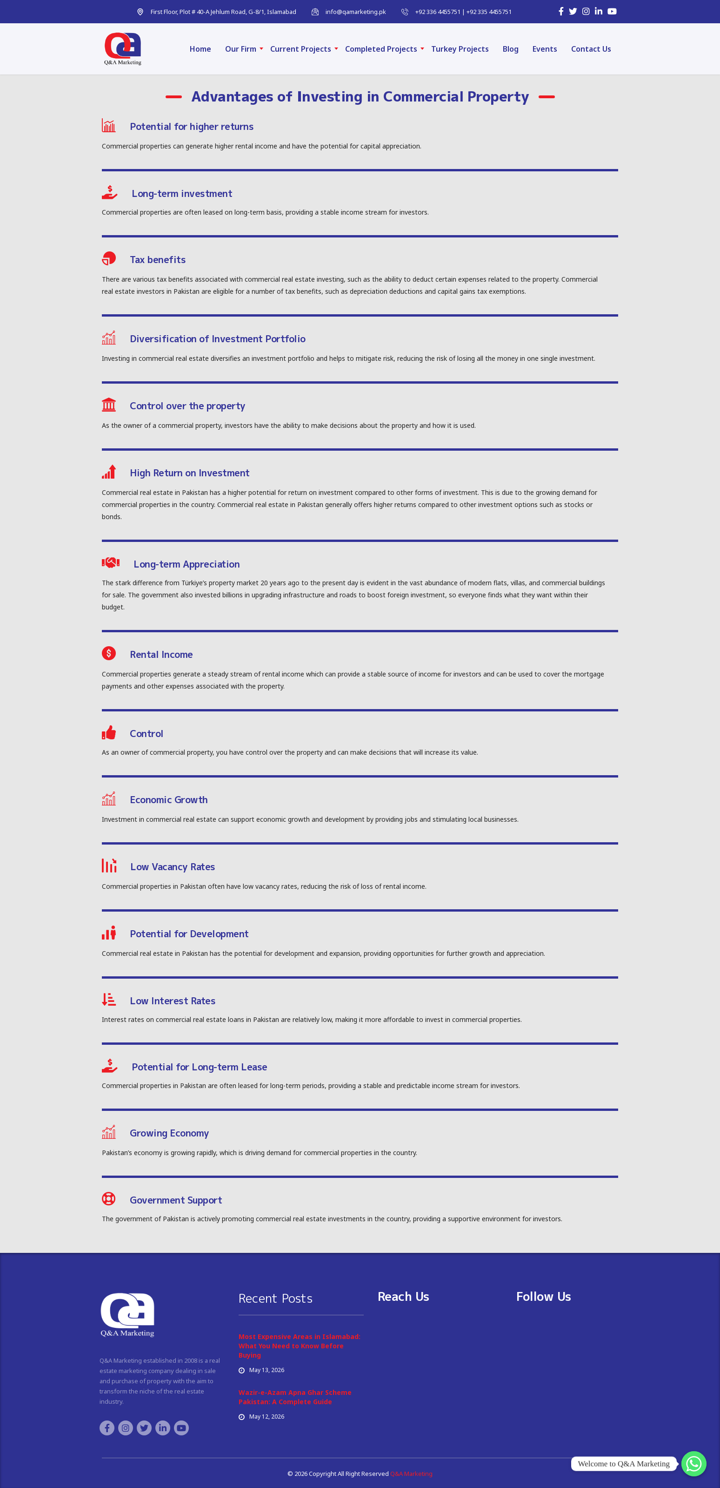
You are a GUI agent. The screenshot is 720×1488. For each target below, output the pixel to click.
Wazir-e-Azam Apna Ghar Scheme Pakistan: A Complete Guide (295, 1397)
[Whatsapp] (694, 1463)
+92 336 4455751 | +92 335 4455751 (463, 11)
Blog (511, 49)
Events (545, 49)
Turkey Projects (460, 49)
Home (200, 49)
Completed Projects (381, 49)
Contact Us (591, 49)
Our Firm (240, 49)
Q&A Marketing (411, 1473)
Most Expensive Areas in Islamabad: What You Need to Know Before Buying (299, 1345)
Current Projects (300, 49)
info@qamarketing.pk (356, 11)
